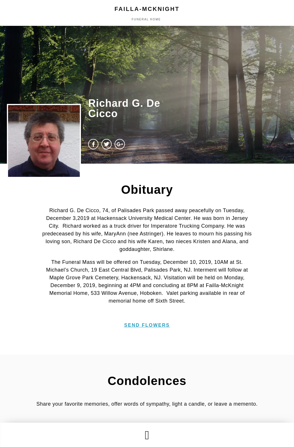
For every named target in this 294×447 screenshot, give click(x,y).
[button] (147, 435)
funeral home (146, 19)
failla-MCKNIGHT (147, 9)
